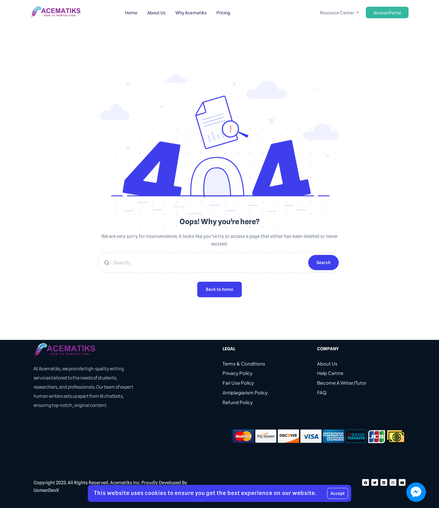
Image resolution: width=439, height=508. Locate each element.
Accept (337, 493)
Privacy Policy (237, 373)
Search (323, 262)
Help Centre (330, 373)
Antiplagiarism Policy (245, 393)
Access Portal (387, 12)
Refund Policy (238, 403)
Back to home (219, 289)
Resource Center (337, 12)
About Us (327, 364)
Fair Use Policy (238, 383)
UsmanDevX (46, 490)
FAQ (322, 393)
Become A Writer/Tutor (341, 383)
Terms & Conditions (244, 364)
